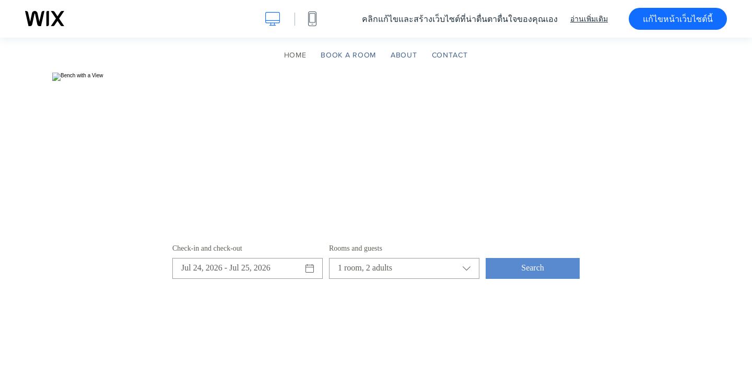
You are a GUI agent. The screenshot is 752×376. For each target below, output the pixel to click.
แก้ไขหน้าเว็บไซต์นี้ (678, 19)
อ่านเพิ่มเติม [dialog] (589, 19)
